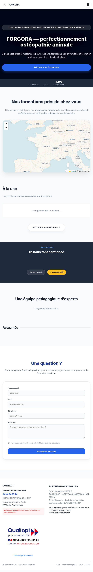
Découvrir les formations (46, 67)
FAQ (58, 567)
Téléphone (12, 411)
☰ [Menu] (88, 4)
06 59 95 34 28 (10, 496)
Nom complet (13, 388)
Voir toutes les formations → (46, 227)
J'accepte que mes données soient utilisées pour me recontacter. (36, 445)
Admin (87, 567)
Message (11, 422)
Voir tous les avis (36, 272)
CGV (81, 567)
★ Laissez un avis (56, 272)
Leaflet (72, 171)
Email (10, 399)
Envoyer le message (46, 453)
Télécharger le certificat (23, 557)
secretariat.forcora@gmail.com (17, 500)
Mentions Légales (69, 567)
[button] (6, 124)
